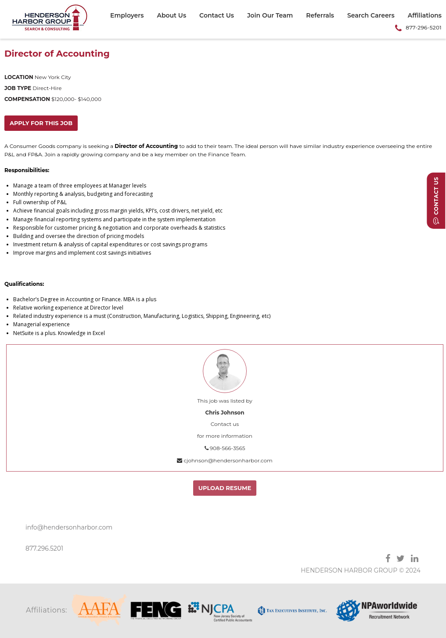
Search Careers (371, 15)
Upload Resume (228, 487)
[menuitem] (130, 16)
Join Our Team (270, 15)
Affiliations (425, 15)
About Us (171, 15)
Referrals (320, 15)
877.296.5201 (44, 548)
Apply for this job (41, 122)
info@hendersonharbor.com (68, 527)
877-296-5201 (424, 27)
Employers (127, 15)
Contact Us (216, 15)
